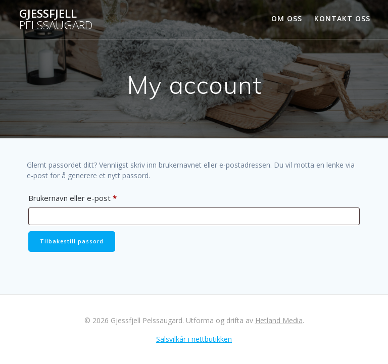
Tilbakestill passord (72, 241)
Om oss (286, 18)
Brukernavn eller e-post (86, 196)
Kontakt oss (342, 18)
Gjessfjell (55, 19)
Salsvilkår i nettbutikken (194, 339)
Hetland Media (279, 320)
